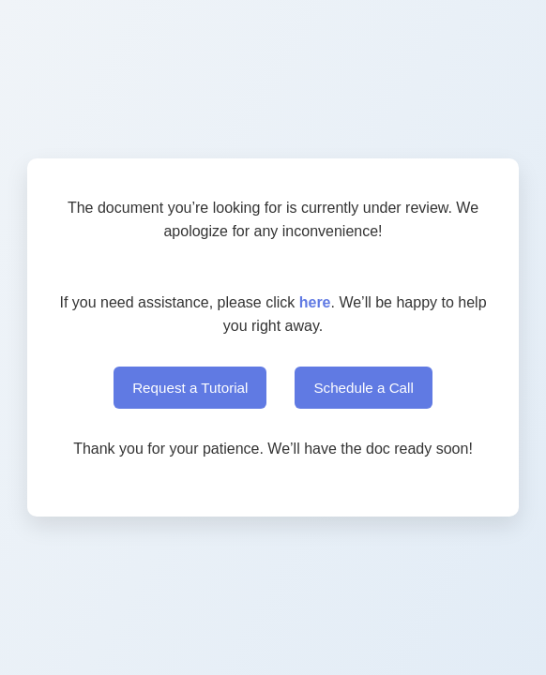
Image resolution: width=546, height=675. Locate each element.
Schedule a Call (363, 388)
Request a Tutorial (190, 388)
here (315, 302)
